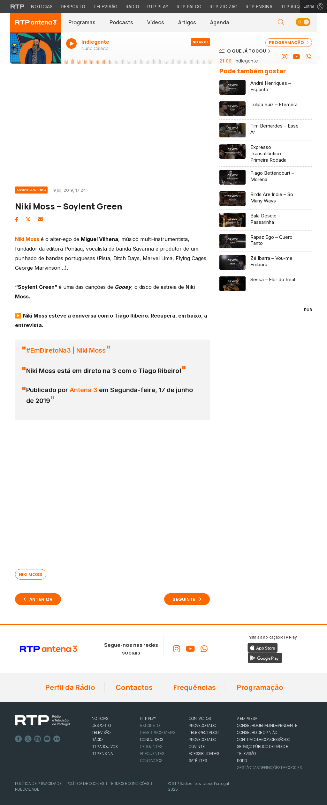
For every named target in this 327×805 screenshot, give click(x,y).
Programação (259, 687)
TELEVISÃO (101, 732)
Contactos (133, 687)
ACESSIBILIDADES (204, 753)
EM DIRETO (150, 725)
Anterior (41, 599)
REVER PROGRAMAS (157, 732)
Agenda (219, 22)
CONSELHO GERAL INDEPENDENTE (267, 725)
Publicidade (27, 789)
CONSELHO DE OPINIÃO (257, 732)
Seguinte (183, 599)
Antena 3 (83, 390)
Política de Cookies (85, 783)
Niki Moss (30, 574)
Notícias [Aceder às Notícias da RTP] (42, 6)
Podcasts (121, 22)
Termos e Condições (129, 783)
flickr (56, 739)
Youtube (47, 739)
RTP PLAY (148, 718)
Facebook (18, 739)
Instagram (37, 739)
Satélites (198, 760)
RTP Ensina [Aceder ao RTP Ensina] (259, 6)
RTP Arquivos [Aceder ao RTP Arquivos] (297, 6)
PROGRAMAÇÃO (288, 42)
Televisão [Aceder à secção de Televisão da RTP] (105, 6)
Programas (81, 22)
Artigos (187, 22)
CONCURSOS (151, 739)
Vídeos (155, 22)
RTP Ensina (102, 753)
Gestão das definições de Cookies (269, 767)
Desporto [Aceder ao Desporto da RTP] (73, 6)
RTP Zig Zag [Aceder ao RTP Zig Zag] (223, 6)
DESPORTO (101, 725)
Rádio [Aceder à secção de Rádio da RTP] (132, 6)
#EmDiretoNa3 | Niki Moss (66, 350)
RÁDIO (97, 739)
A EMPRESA (247, 718)
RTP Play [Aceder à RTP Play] (158, 6)
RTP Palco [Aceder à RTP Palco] (189, 6)
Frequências (194, 687)
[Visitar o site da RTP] (18, 6)
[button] (281, 22)
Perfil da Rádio (69, 687)
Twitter (28, 739)
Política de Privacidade (38, 783)
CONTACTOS (200, 718)
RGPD (242, 760)
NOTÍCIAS (100, 718)
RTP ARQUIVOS (105, 746)
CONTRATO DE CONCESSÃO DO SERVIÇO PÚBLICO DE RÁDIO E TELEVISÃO (263, 746)
